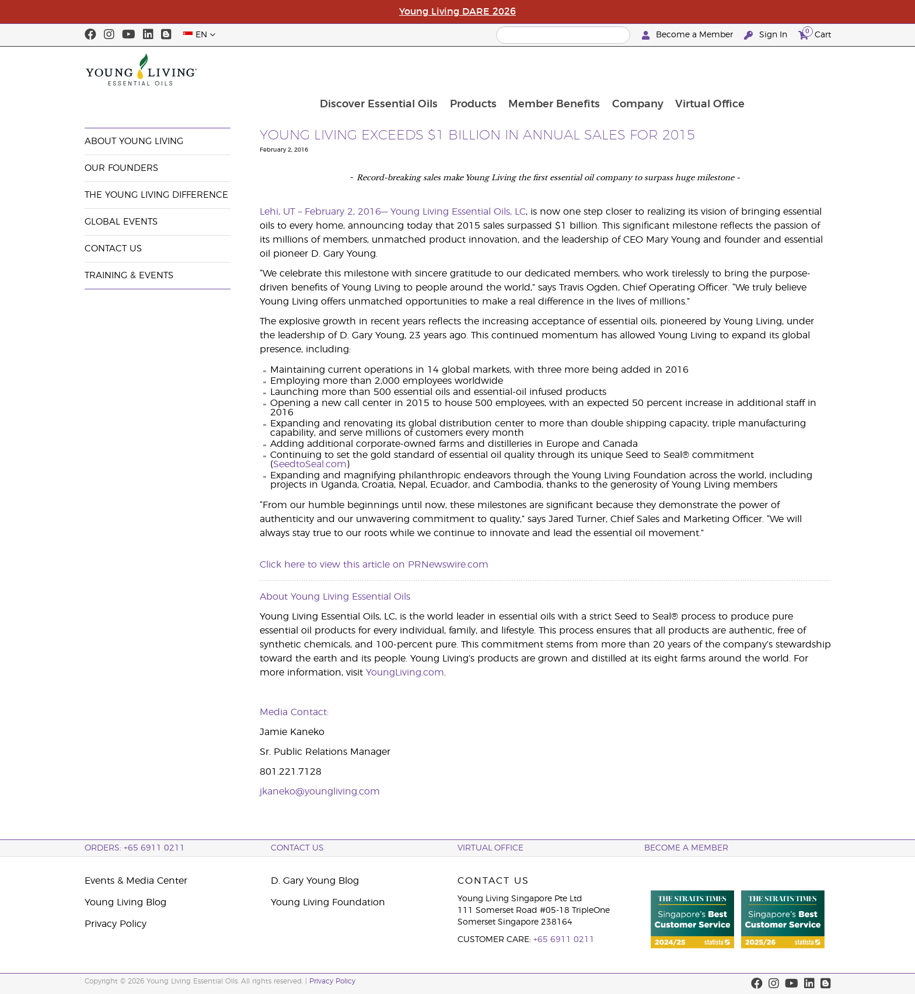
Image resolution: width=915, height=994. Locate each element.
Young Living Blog (125, 902)
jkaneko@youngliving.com (320, 791)
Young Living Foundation (328, 902)
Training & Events (129, 275)
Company (716, 69)
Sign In (767, 35)
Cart (814, 33)
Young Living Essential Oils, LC (458, 211)
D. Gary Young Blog (315, 881)
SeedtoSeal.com (310, 464)
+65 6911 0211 (564, 940)
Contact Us (113, 248)
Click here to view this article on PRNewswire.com (374, 564)
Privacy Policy (115, 924)
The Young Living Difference (156, 195)
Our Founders (121, 168)
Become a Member (688, 35)
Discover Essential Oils (455, 69)
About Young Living (134, 141)
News (247, 100)
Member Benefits (632, 69)
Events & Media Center (180, 100)
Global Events (121, 222)
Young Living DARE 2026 (457, 11)
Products (550, 69)
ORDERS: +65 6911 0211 (135, 848)
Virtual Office (790, 69)
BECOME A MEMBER (686, 848)
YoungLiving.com (405, 672)
